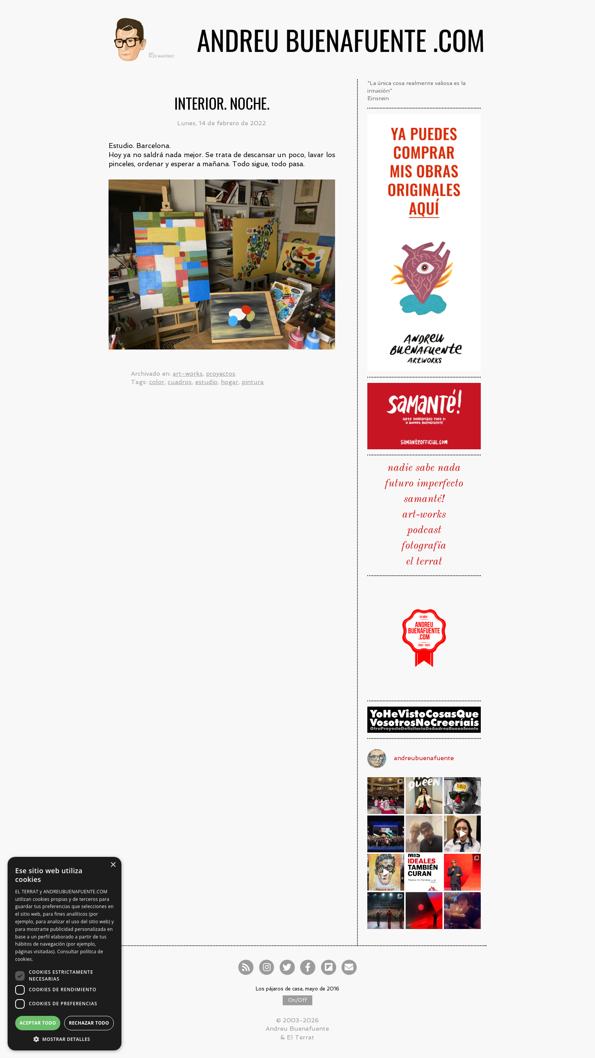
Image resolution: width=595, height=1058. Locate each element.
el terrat (424, 562)
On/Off (297, 1000)
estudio (206, 382)
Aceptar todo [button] (37, 1023)
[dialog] (64, 953)
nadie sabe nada (424, 468)
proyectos (220, 373)
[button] (64, 1039)
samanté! (424, 499)
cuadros (180, 382)
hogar (229, 382)
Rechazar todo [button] (89, 1023)
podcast (424, 530)
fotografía (424, 546)
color (156, 382)
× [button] (113, 865)
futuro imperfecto (424, 484)
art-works (188, 373)
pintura (253, 382)
